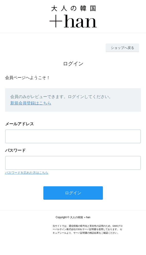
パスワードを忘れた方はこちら (26, 172)
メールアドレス (19, 124)
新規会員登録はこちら (30, 103)
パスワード (15, 150)
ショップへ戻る (122, 48)
